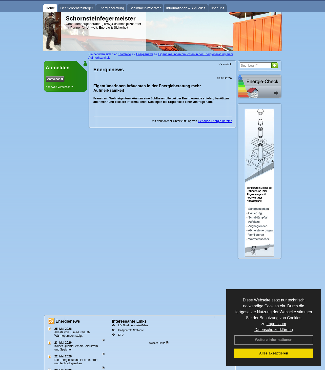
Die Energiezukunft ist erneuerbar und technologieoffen (76, 361)
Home (50, 8)
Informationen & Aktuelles (185, 8)
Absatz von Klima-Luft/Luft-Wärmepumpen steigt (72, 334)
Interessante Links (129, 321)
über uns (217, 8)
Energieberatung (111, 8)
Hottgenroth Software (131, 330)
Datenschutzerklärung (273, 330)
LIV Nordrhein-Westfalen (133, 325)
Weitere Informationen (273, 340)
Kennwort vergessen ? (59, 86)
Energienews (68, 321)
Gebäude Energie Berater (215, 121)
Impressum (276, 324)
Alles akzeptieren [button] (273, 353)
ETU (120, 334)
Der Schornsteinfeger (76, 8)
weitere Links (158, 342)
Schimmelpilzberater (145, 8)
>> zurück (225, 64)
